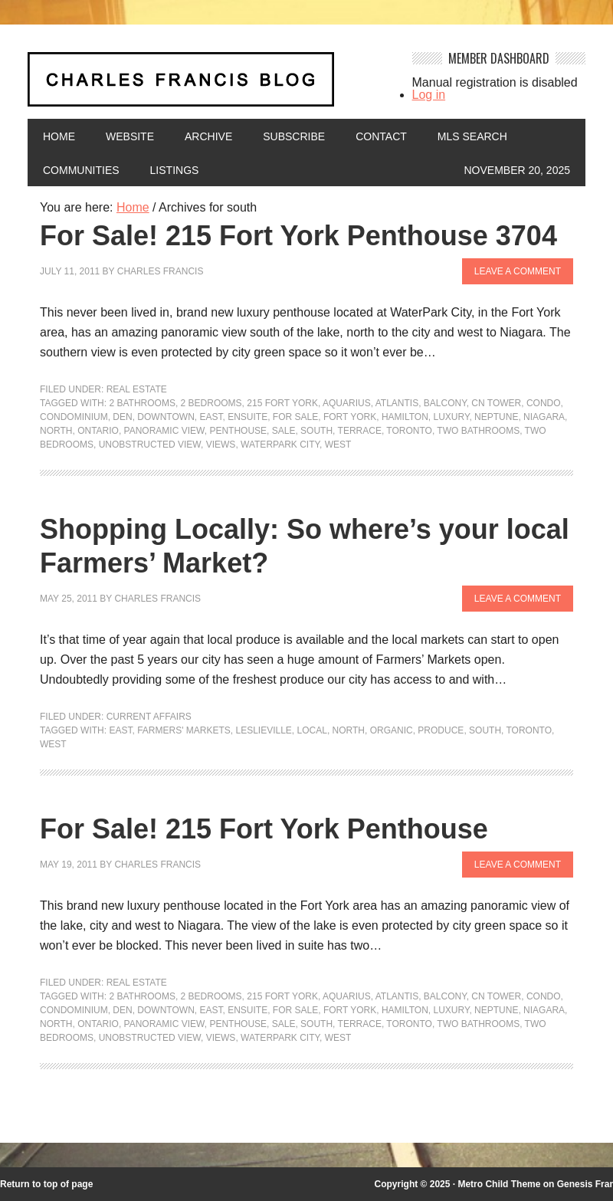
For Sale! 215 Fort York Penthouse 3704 (298, 235)
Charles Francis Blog (210, 85)
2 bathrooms (142, 403)
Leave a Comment (517, 271)
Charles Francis (160, 271)
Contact (381, 136)
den (122, 417)
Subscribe (294, 136)
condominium (74, 417)
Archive (208, 136)
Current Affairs (149, 716)
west (338, 444)
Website (130, 136)
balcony (445, 403)
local (312, 730)
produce (441, 730)
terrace (360, 430)
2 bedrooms (211, 403)
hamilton (405, 417)
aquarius (347, 403)
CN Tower (496, 403)
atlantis (396, 403)
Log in (429, 94)
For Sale (295, 417)
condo (543, 403)
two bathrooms (478, 430)
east (210, 417)
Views (221, 444)
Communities (81, 170)
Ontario (98, 430)
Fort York (349, 417)
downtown (165, 417)
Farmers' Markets (184, 730)
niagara (544, 417)
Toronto (409, 430)
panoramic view (164, 430)
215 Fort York (282, 403)
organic (391, 730)
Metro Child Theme (498, 1184)
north (56, 430)
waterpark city (280, 444)
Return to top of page (46, 1184)
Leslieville (263, 730)
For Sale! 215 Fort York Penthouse (264, 829)
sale (284, 430)
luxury (451, 417)
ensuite (247, 417)
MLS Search (472, 136)
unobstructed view (150, 444)
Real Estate (137, 389)
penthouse (238, 430)
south (316, 430)
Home (59, 136)
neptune (496, 417)
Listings (174, 170)
